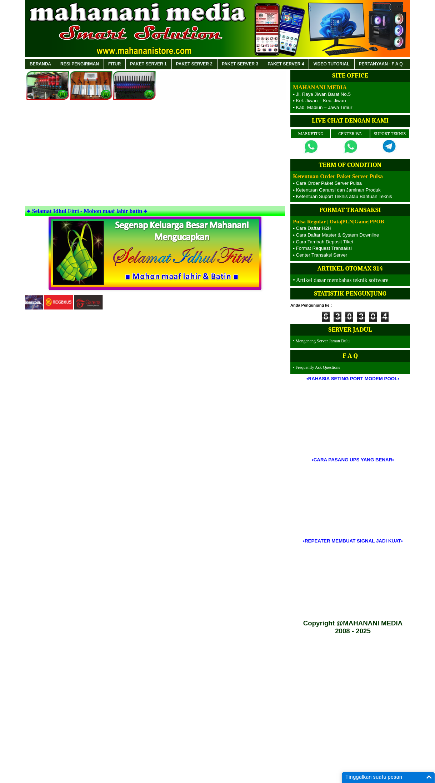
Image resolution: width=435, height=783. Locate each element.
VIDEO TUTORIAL (331, 63)
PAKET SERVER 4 (286, 63)
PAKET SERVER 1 (148, 63)
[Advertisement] (155, 154)
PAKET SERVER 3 (240, 63)
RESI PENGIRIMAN (79, 63)
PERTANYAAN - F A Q (381, 63)
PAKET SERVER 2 (194, 63)
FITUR (114, 63)
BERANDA (40, 63)
